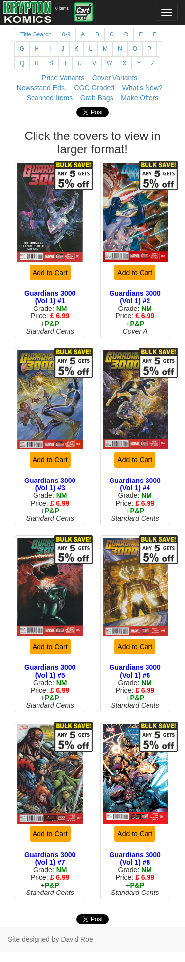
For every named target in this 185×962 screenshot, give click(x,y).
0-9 (66, 34)
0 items (62, 8)
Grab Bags (96, 98)
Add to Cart (50, 272)
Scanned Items (50, 98)
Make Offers (139, 98)
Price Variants (63, 78)
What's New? (142, 88)
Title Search (36, 34)
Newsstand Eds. (42, 88)
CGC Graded (94, 88)
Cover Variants (115, 78)
